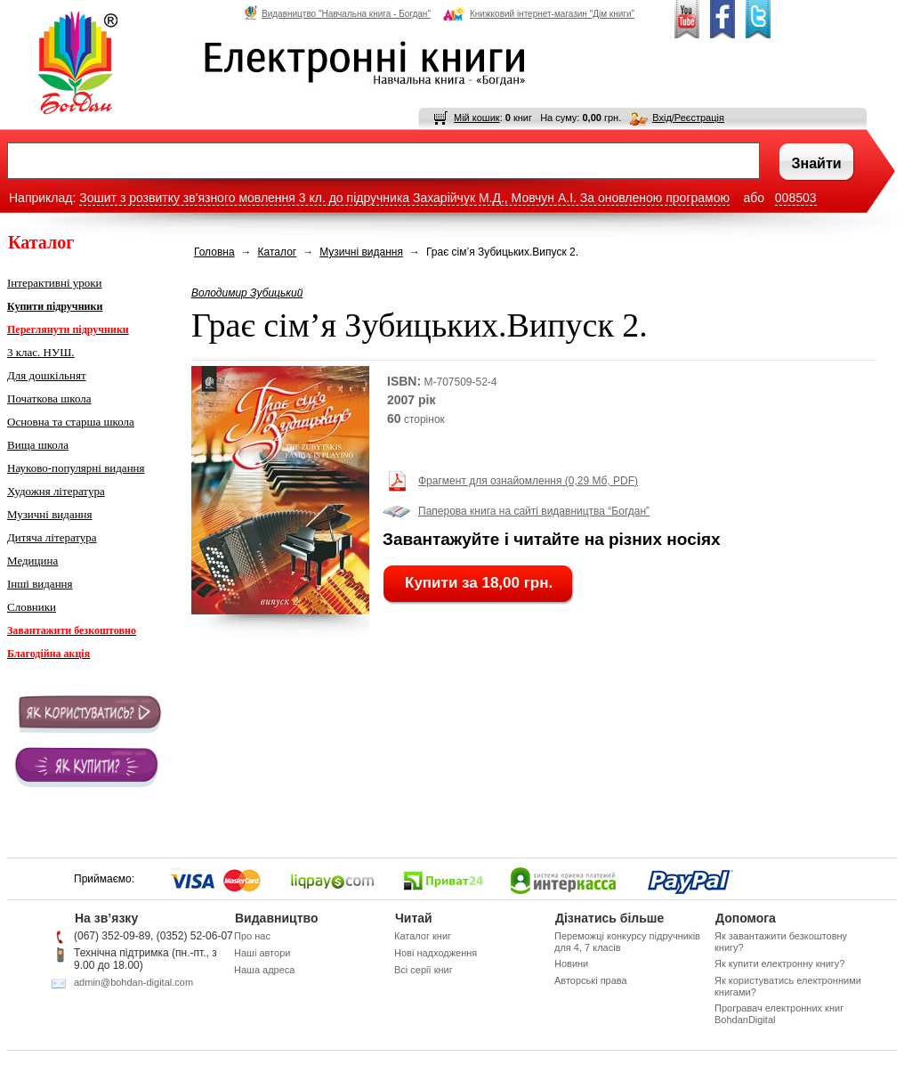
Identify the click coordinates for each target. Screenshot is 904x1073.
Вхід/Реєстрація (688, 117)
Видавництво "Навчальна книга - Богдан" (338, 13)
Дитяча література (52, 537)
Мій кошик (477, 117)
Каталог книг (422, 936)
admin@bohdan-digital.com (133, 982)
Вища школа (38, 444)
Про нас (252, 936)
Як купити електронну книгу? (779, 963)
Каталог (277, 252)
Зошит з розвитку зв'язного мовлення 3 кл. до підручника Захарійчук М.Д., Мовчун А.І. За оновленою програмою (404, 198)
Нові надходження (435, 952)
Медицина (32, 560)
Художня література (56, 491)
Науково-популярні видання (76, 468)
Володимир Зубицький (247, 293)
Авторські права (590, 980)
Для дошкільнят (46, 375)
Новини (571, 963)
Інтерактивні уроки (54, 282)
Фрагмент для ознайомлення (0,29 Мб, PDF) (528, 481)
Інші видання (40, 583)
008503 (796, 198)
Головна (214, 252)
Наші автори (262, 952)
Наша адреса (264, 969)
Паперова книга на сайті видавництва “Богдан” (534, 511)
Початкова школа (49, 398)
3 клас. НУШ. (41, 352)
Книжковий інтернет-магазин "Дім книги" (538, 13)
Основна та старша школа (70, 421)
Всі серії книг (423, 969)
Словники (31, 607)
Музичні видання (50, 514)
